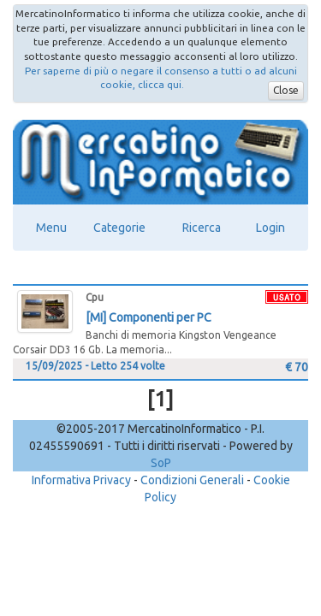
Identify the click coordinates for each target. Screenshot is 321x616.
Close (286, 90)
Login (270, 227)
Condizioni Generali (192, 480)
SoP (161, 463)
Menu (51, 227)
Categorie (119, 227)
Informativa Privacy (81, 480)
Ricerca (201, 227)
